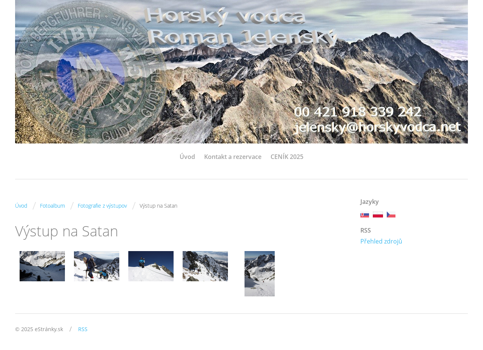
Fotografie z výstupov (102, 205)
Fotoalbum (52, 205)
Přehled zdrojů (381, 241)
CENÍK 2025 (287, 157)
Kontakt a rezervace (232, 157)
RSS (83, 329)
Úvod (187, 157)
